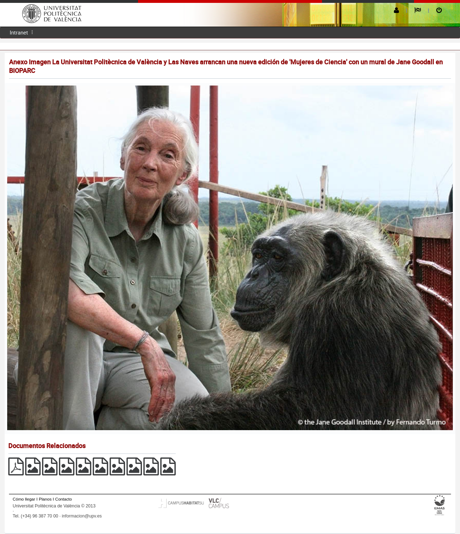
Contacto (63, 499)
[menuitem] (19, 32)
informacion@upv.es (82, 516)
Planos (45, 499)
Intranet (19, 32)
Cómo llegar (24, 499)
